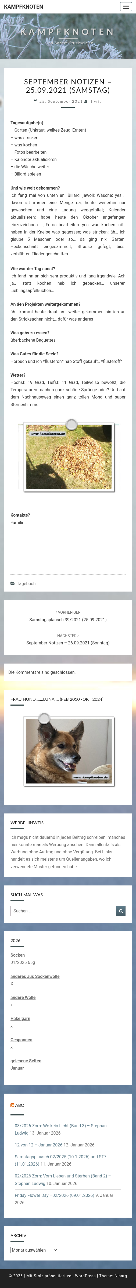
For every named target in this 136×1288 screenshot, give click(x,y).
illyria (96, 101)
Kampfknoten (23, 7)
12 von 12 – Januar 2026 (38, 1145)
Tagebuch (26, 583)
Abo (19, 1105)
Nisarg (120, 1276)
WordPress (85, 1276)
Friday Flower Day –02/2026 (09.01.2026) (54, 1195)
